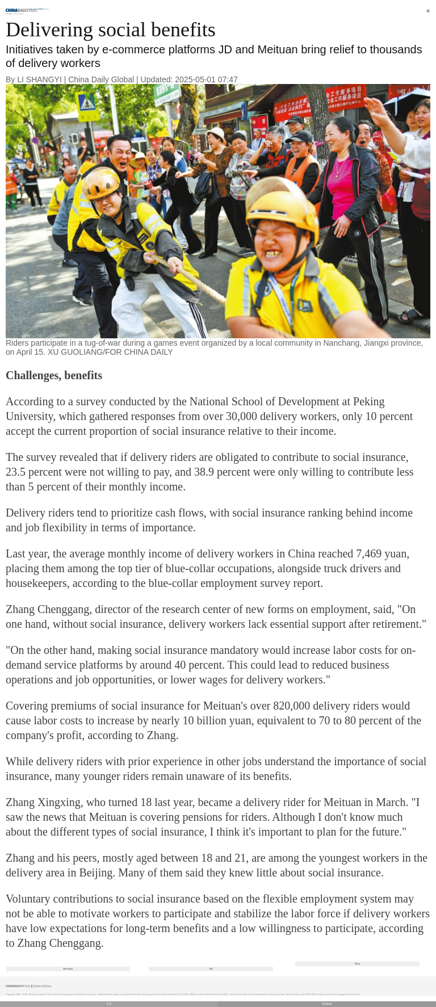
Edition (43, 9)
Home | (10, 13)
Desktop (327, 1003)
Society (19, 13)
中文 (109, 1003)
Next (357, 963)
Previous (68, 968)
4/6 (210, 968)
